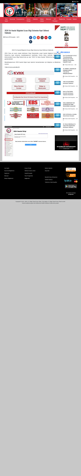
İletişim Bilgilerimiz (8, 178)
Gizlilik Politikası (49, 179)
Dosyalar (68, 19)
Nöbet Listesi (42, 20)
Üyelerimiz (6, 173)
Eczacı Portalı (28, 20)
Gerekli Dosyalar (28, 173)
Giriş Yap (75, 1)
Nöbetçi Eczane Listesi (30, 170)
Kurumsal (12, 19)
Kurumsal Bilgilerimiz (9, 170)
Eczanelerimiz (20, 19)
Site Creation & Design (71, 193)
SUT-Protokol (55, 20)
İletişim (75, 19)
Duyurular (47, 170)
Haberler (35, 19)
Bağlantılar (62, 19)
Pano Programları (29, 175)
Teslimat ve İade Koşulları (51, 182)
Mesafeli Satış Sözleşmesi (51, 177)
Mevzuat (48, 19)
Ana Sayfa (6, 20)
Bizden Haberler (48, 168)
